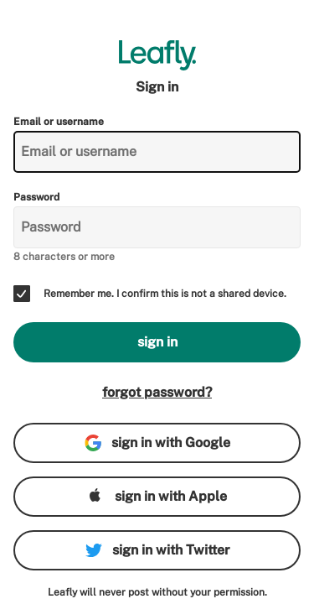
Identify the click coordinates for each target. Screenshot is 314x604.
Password (36, 197)
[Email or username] (157, 152)
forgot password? (157, 392)
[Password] (157, 227)
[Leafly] (157, 55)
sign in (157, 342)
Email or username (58, 122)
